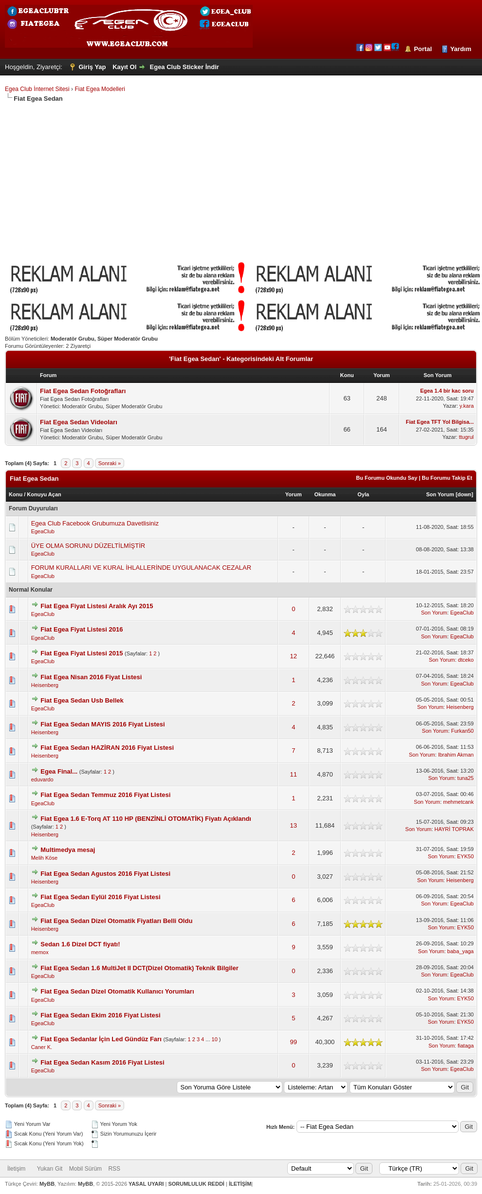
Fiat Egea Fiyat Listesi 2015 (81, 653)
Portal (423, 49)
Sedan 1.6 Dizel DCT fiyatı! (80, 944)
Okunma (324, 494)
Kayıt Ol (124, 67)
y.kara (467, 406)
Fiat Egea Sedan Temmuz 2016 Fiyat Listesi (105, 794)
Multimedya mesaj (67, 849)
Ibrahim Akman (456, 755)
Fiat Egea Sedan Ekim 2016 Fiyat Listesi (100, 1015)
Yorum (293, 494)
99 (293, 1042)
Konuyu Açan (44, 494)
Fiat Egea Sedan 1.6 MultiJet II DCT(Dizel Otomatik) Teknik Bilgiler (139, 968)
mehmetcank (458, 802)
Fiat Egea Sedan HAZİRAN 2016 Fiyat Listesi (107, 747)
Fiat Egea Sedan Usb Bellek (82, 700)
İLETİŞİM (240, 1184)
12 (293, 656)
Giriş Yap (92, 67)
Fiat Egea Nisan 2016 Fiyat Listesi (91, 677)
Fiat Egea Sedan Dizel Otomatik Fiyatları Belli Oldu (116, 920)
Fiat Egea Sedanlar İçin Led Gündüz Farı (101, 1039)
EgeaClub (43, 531)
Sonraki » (109, 463)
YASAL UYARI (146, 1184)
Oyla (363, 494)
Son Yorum (440, 494)
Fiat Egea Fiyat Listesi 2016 (81, 629)
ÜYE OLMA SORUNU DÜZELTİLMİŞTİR (88, 545)
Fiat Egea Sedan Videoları (78, 422)
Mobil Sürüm (85, 1168)
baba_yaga (460, 951)
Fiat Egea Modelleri (99, 89)
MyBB (47, 1184)
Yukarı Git (50, 1168)
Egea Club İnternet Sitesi (37, 89)
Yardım (460, 49)
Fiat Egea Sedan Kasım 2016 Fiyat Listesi (102, 1062)
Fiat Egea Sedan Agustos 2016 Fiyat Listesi (105, 873)
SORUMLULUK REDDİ (196, 1184)
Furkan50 (462, 731)
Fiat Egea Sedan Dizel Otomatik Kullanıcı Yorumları (117, 991)
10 (215, 1039)
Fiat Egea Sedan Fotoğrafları (83, 391)
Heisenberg (44, 685)
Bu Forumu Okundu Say (386, 478)
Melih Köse (44, 858)
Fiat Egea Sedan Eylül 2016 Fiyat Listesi (100, 897)
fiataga (466, 1046)
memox (40, 952)
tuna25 (465, 778)
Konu (15, 494)
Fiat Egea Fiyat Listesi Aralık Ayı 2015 (96, 606)
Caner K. (41, 1047)
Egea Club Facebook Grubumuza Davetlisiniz (95, 523)
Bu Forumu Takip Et (447, 478)
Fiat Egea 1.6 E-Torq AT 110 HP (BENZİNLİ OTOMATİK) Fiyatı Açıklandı (145, 818)
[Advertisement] (241, 176)
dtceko (466, 660)
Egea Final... (58, 771)
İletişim (16, 1168)
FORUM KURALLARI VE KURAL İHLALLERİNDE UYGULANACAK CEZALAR (141, 567)
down (465, 494)
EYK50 (465, 856)
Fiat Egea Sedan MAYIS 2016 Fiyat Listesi (102, 724)
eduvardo (42, 779)
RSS (114, 1168)
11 (293, 774)
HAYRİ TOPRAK (454, 829)
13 (293, 825)
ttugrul (466, 437)
